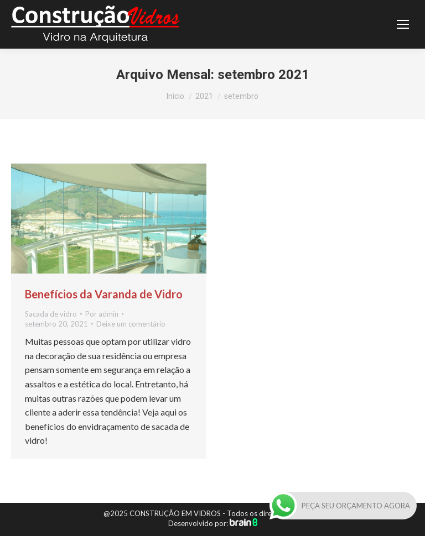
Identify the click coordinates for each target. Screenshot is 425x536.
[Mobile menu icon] (403, 24)
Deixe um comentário (130, 323)
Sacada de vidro (51, 313)
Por (101, 313)
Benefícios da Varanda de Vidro (104, 294)
